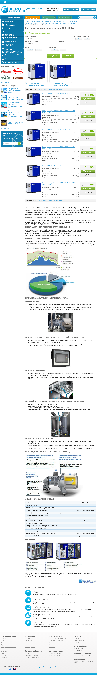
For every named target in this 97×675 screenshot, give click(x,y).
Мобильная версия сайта (49, 667)
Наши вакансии (30, 643)
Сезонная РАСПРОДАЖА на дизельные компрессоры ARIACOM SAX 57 (15, 114)
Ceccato (29, 38)
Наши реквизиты (30, 645)
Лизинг (64, 2)
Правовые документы (32, 657)
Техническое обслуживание (57, 638)
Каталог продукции (7, 643)
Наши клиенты (29, 640)
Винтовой (30, 44)
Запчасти (52, 647)
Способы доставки (55, 653)
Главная (4, 2)
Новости (38, 2)
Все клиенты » (5, 82)
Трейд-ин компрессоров (8, 647)
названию (44, 89)
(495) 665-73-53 (34, 8)
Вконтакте (10, 669)
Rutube (14, 669)
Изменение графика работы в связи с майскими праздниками (15, 97)
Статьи (81, 2)
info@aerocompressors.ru (34, 11)
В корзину (88, 99)
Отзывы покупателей (31, 655)
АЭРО (11, 9)
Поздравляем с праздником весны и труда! (14, 90)
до (34, 50)
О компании (13, 2)
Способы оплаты (54, 655)
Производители (30, 647)
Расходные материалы (56, 645)
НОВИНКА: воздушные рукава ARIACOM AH (15, 123)
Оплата (47, 2)
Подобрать (54, 56)
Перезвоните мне (72, 10)
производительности (55, 89)
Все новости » (5, 128)
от (26, 50)
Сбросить (68, 56)
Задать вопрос (90, 10)
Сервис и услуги (26, 2)
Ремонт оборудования (56, 643)
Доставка (56, 2)
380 (60, 44)
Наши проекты (29, 638)
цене (38, 89)
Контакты (90, 2)
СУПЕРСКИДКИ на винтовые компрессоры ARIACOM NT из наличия (15, 105)
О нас (2, 640)
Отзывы (73, 2)
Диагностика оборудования (57, 640)
